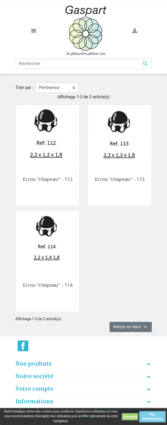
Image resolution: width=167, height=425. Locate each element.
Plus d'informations (152, 417)
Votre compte (34, 388)
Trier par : (24, 87)
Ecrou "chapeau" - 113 (120, 179)
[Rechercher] (83, 64)
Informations (34, 401)
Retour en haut (130, 327)
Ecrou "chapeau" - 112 (47, 179)
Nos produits (33, 363)
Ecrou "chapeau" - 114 (47, 285)
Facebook (23, 346)
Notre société (34, 376)
